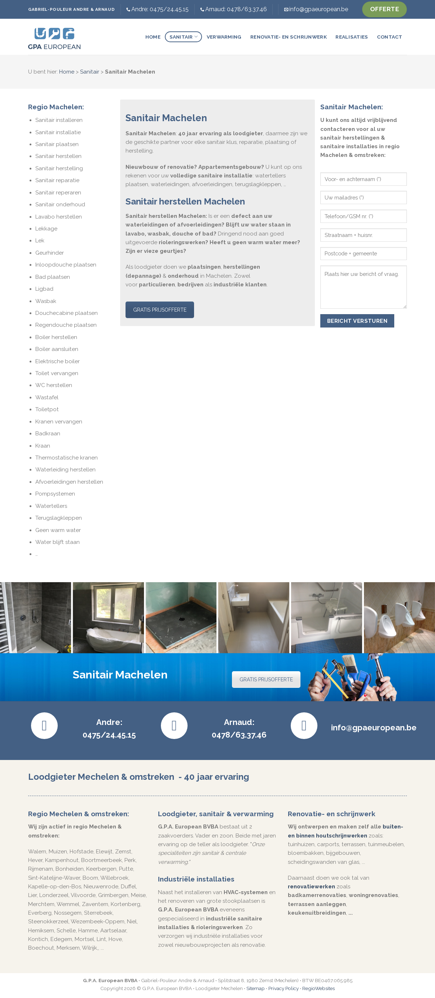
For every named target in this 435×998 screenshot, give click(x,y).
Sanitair (184, 36)
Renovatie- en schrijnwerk (288, 37)
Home (153, 37)
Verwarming (224, 37)
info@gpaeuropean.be (318, 9)
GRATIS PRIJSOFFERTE (159, 310)
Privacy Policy (283, 988)
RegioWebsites (318, 988)
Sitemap (255, 988)
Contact (390, 37)
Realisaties (351, 37)
